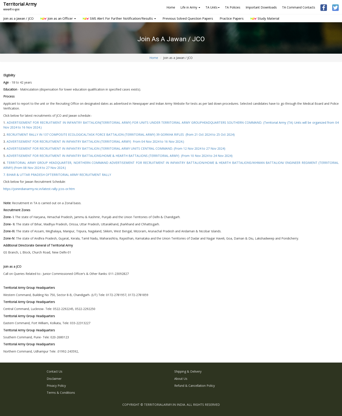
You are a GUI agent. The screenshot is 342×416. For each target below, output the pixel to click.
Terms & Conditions (61, 392)
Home (170, 7)
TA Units (212, 7)
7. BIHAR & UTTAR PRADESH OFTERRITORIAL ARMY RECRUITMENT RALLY (57, 175)
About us (180, 379)
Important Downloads (261, 7)
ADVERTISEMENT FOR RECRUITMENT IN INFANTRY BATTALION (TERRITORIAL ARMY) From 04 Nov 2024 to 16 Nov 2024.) (95, 141)
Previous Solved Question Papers (187, 18)
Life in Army (190, 7)
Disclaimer (54, 379)
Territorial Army (20, 6)
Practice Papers (232, 18)
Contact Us (54, 371)
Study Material (264, 18)
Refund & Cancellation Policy (194, 385)
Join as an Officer (58, 18)
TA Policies (232, 7)
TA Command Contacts (298, 7)
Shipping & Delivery (188, 371)
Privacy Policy (56, 385)
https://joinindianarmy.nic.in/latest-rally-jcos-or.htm (39, 189)
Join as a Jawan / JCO (18, 18)
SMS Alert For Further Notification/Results (119, 18)
